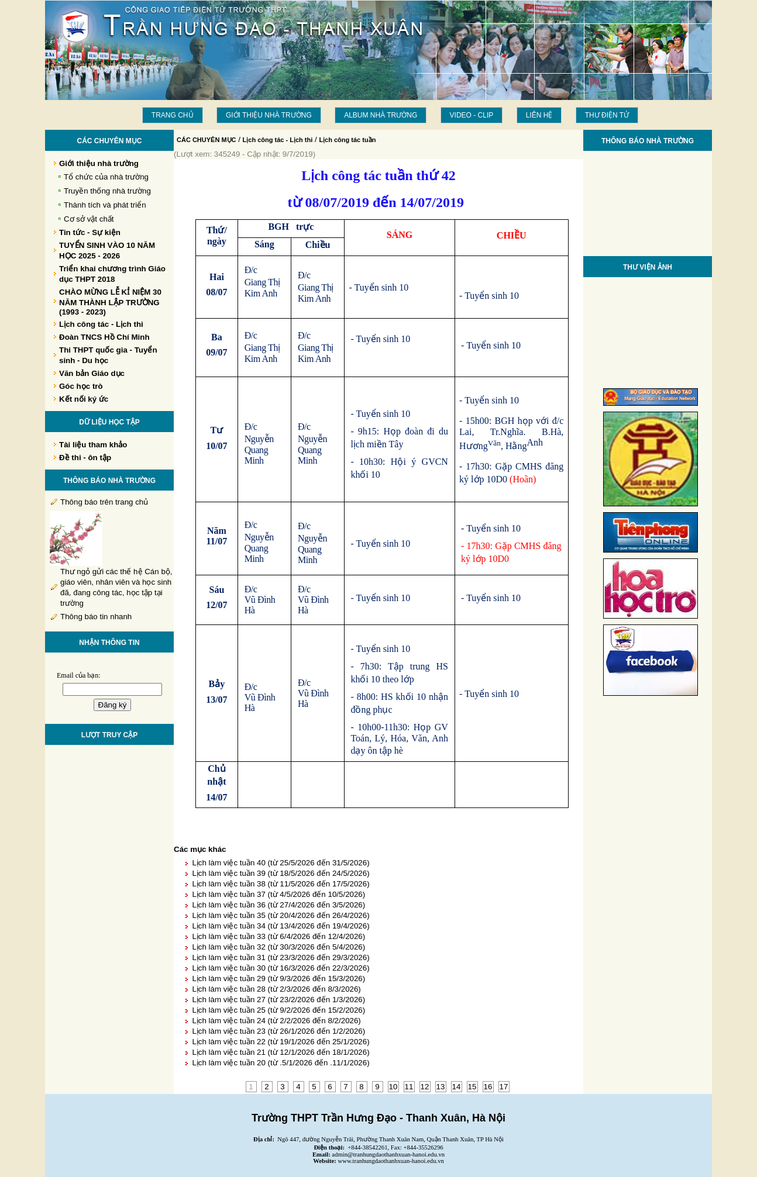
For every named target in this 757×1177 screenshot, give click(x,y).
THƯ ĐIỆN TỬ (607, 115)
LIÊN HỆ (539, 115)
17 (504, 1086)
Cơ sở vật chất (89, 219)
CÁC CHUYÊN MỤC (206, 139)
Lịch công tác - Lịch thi (278, 139)
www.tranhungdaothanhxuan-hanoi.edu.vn (391, 1161)
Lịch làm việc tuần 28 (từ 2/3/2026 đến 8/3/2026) (276, 989)
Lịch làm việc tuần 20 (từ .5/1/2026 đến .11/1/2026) (280, 1062)
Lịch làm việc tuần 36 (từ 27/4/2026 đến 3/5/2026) (278, 904)
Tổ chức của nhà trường (106, 176)
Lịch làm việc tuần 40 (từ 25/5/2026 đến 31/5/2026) (280, 862)
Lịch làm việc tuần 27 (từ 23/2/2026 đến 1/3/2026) (278, 999)
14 (456, 1086)
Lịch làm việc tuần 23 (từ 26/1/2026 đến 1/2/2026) (278, 1031)
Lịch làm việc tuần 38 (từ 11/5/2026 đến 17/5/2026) (280, 883)
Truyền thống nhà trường (107, 191)
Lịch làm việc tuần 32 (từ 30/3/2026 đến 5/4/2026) (278, 947)
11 (409, 1086)
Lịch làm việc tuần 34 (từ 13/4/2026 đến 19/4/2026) (280, 925)
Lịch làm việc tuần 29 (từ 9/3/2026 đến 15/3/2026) (278, 978)
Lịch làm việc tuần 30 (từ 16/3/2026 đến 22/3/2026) (280, 968)
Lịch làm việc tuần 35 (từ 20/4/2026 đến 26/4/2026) (280, 915)
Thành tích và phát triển (105, 205)
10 (393, 1086)
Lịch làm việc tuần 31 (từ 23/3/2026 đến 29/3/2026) (280, 957)
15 (472, 1086)
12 (425, 1086)
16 (488, 1086)
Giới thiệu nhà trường (269, 115)
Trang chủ (173, 115)
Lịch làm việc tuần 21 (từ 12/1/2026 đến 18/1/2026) (280, 1052)
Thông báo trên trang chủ (104, 502)
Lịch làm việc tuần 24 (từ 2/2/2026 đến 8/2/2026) (276, 1020)
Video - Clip (472, 115)
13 (440, 1086)
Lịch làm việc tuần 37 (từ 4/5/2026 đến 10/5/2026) (278, 894)
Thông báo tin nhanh (96, 616)
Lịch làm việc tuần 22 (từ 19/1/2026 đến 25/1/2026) (280, 1041)
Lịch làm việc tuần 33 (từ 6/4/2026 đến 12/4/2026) (278, 936)
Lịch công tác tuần (347, 139)
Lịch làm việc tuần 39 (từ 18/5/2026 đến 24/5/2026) (280, 873)
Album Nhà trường (380, 115)
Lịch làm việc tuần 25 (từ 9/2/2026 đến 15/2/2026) (278, 1010)
